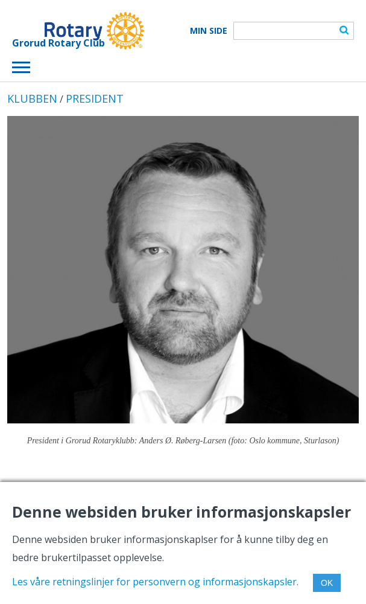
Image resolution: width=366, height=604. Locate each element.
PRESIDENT (95, 98)
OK (327, 583)
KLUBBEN (32, 98)
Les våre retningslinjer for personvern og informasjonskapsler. (155, 581)
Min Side (208, 31)
